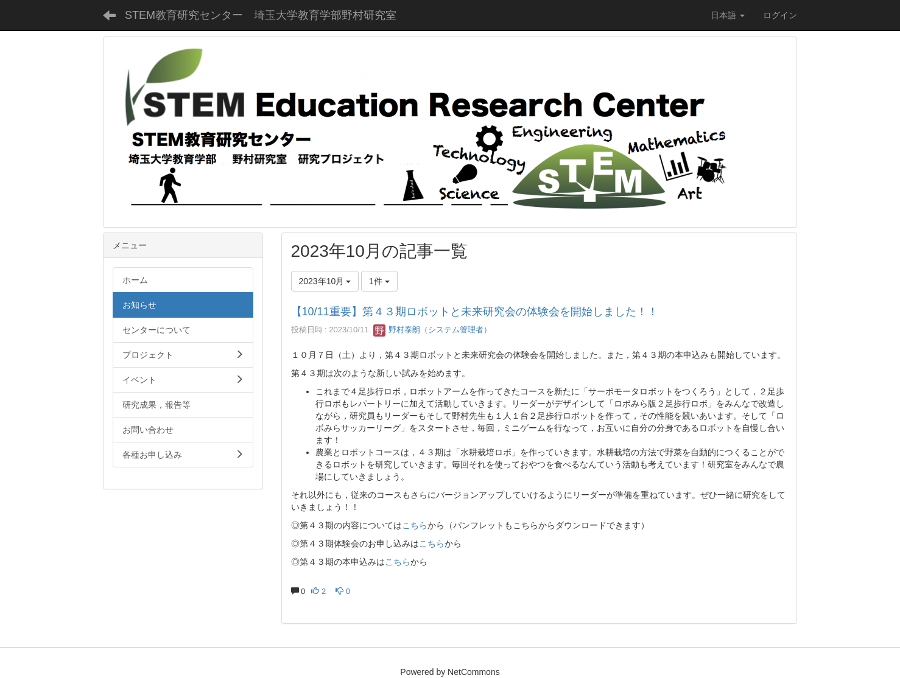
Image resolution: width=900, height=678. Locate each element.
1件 (379, 281)
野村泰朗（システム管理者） (432, 329)
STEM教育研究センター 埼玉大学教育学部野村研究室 (260, 15)
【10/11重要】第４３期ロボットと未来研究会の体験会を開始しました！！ (474, 312)
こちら (414, 525)
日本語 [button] (728, 15)
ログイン (780, 15)
